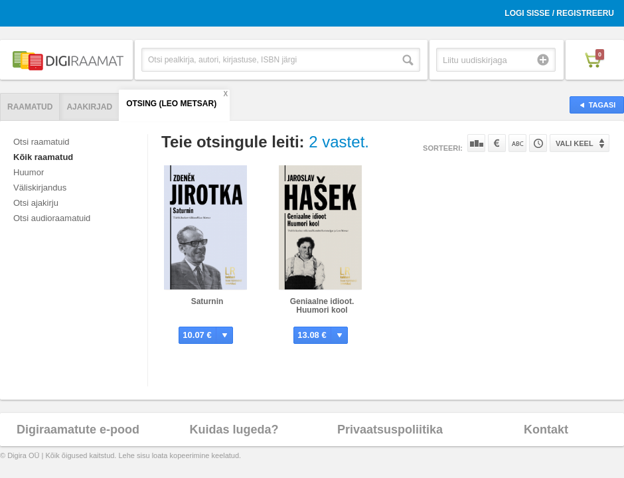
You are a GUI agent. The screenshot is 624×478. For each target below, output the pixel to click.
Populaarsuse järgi (476, 143)
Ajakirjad (89, 107)
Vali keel (574, 143)
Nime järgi (517, 143)
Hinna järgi (497, 143)
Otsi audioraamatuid (51, 218)
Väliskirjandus (39, 188)
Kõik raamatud (43, 157)
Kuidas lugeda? (233, 429)
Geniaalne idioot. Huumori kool (322, 306)
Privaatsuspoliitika (390, 429)
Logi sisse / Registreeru (559, 13)
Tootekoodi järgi (538, 143)
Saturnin (207, 301)
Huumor (28, 172)
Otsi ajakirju (35, 203)
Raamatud (29, 107)
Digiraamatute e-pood (78, 429)
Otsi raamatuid (41, 142)
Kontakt (546, 429)
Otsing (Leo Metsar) (171, 103)
